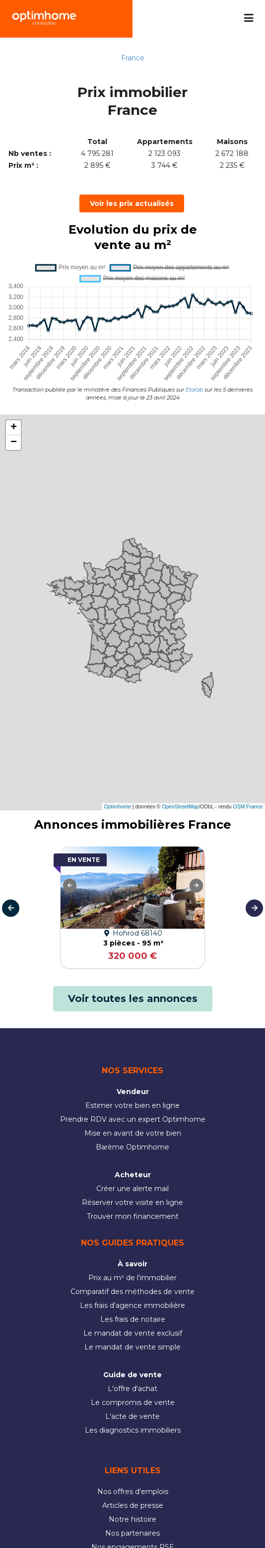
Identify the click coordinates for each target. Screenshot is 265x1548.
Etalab (194, 389)
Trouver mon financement (133, 1216)
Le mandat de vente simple (132, 1347)
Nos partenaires (132, 1533)
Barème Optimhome (132, 1147)
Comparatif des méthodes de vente (132, 1291)
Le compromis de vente (133, 1402)
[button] (13, 427)
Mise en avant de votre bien (132, 1133)
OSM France (248, 806)
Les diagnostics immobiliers (133, 1430)
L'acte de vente (132, 1416)
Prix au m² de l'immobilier (132, 1277)
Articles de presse (132, 1505)
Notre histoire (132, 1519)
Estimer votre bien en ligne (132, 1105)
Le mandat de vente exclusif (132, 1333)
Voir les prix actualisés (132, 203)
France (132, 57)
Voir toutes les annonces (133, 998)
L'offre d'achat (132, 1388)
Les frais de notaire (132, 1319)
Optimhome (117, 806)
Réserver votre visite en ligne (132, 1202)
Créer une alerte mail (132, 1188)
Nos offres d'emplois (132, 1491)
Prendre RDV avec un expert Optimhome (132, 1119)
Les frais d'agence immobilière (132, 1305)
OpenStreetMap (180, 806)
